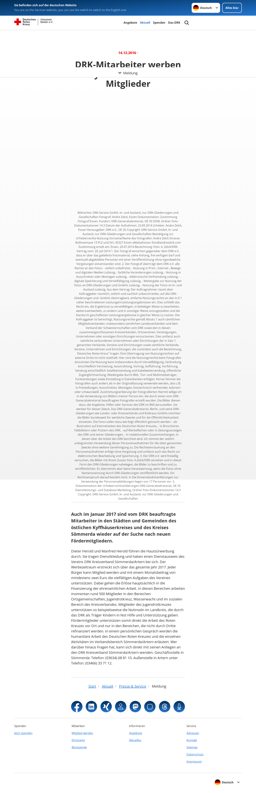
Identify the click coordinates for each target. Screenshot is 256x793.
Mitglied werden (82, 733)
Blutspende (79, 747)
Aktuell (145, 23)
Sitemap (192, 747)
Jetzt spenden (23, 733)
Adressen (192, 733)
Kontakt (191, 740)
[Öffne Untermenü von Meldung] (128, 34)
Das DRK (174, 23)
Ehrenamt (78, 740)
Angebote (130, 23)
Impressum (194, 761)
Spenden (159, 23)
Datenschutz (195, 754)
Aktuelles (135, 740)
